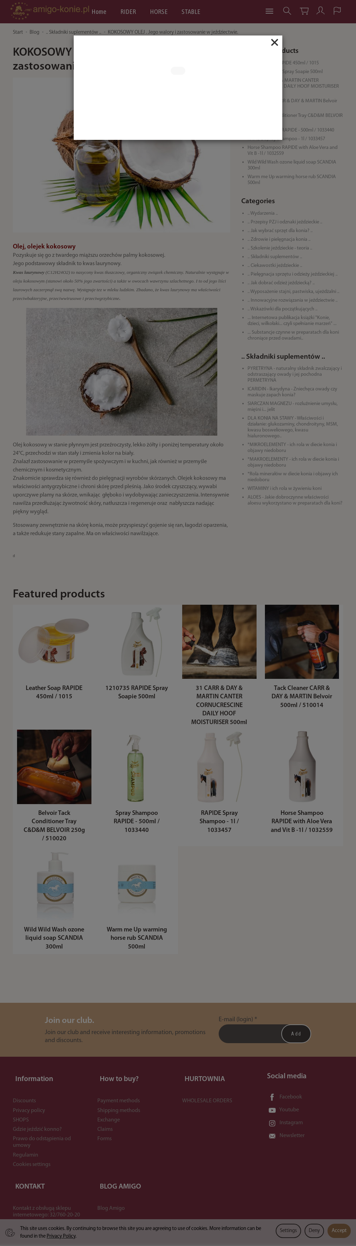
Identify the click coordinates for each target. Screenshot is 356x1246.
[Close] (274, 42)
